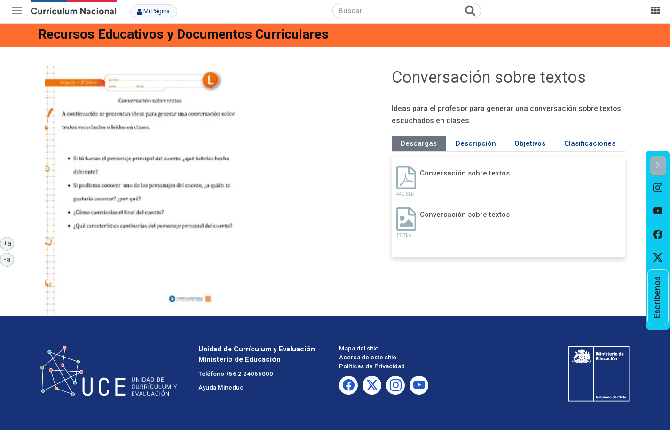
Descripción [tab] (476, 143)
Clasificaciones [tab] (589, 143)
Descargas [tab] (419, 143)
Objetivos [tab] (529, 143)
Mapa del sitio (358, 348)
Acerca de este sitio (367, 357)
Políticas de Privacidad (372, 366)
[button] (658, 166)
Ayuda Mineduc (221, 387)
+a (9, 242)
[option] (658, 187)
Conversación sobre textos (465, 173)
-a (9, 258)
